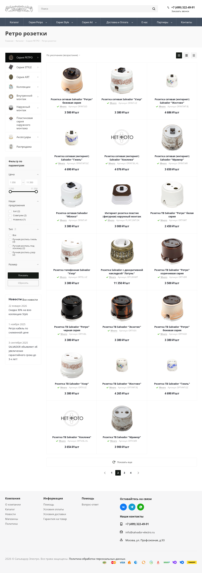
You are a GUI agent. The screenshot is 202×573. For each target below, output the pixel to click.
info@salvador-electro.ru (140, 532)
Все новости (30, 299)
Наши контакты (131, 516)
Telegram (132, 507)
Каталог (10, 509)
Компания (12, 498)
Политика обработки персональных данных (97, 558)
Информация (53, 498)
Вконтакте (123, 507)
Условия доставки (54, 514)
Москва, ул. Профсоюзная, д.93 (145, 540)
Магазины (11, 519)
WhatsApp (140, 507)
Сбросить (23, 282)
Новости (10, 514)
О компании (13, 504)
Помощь (48, 504)
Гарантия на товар (55, 519)
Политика (11, 523)
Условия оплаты (53, 509)
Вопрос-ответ (90, 504)
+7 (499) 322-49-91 (183, 7)
